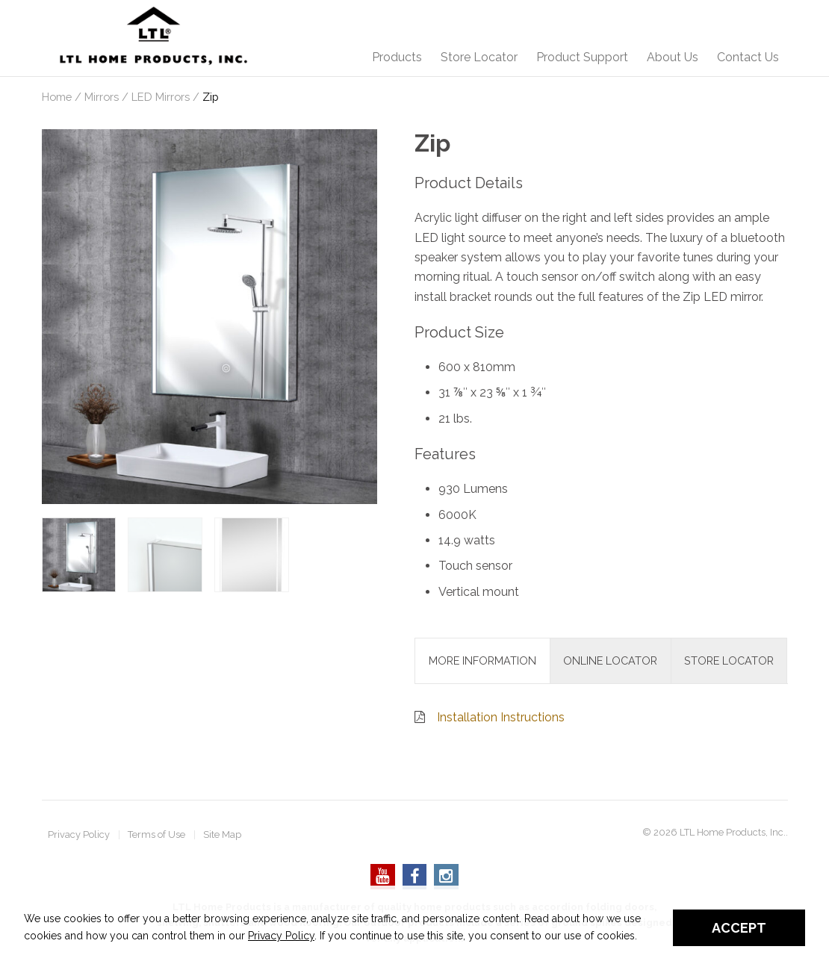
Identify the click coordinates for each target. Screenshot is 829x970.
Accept (739, 928)
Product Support (582, 57)
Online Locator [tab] (610, 660)
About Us (672, 57)
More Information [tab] (482, 660)
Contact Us (748, 57)
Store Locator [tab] (729, 660)
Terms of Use (156, 835)
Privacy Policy (79, 835)
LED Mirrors (160, 96)
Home (57, 96)
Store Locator (479, 57)
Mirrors (101, 96)
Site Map (222, 835)
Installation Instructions (501, 717)
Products (397, 57)
